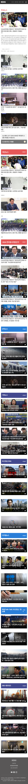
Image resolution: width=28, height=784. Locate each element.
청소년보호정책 (14, 768)
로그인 (13, 2)
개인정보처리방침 (14, 765)
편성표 (23, 2)
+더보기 (24, 152)
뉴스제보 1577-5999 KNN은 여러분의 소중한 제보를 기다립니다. (13, 137)
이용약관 (14, 763)
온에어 (20, 2)
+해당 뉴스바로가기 (5, 49)
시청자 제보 (16, 2)
